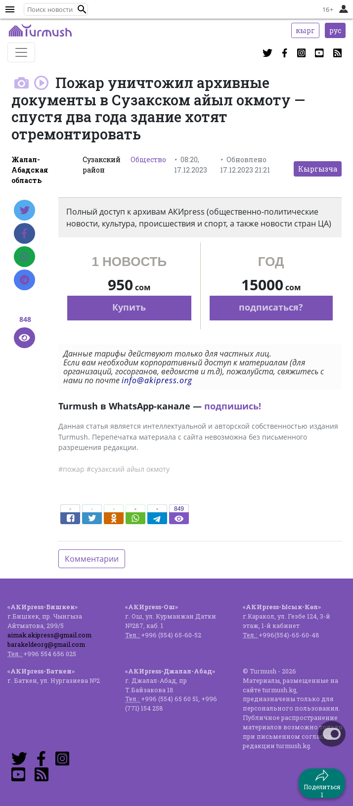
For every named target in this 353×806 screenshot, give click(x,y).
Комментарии (92, 558)
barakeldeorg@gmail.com (46, 644)
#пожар (71, 469)
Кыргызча (317, 169)
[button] (82, 9)
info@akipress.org (157, 380)
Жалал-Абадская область (29, 170)
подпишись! (232, 406)
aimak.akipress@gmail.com (49, 635)
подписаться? (271, 307)
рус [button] (335, 30)
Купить (129, 307)
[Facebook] (24, 233)
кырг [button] (305, 30)
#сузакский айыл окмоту (128, 469)
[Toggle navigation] (21, 52)
